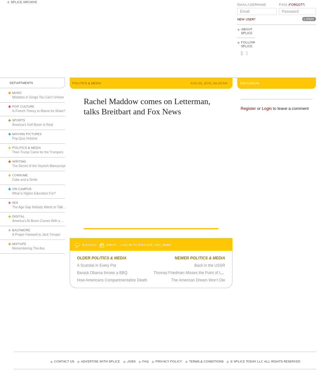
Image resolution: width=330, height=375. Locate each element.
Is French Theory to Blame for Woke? (38, 111)
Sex (15, 203)
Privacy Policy (168, 362)
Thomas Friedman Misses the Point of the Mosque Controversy (207, 273)
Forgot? (296, 5)
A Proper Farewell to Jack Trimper (36, 234)
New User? (246, 19)
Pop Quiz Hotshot (24, 138)
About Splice (246, 31)
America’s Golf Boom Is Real (32, 124)
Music (17, 93)
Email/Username (251, 5)
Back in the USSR (209, 265)
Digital (18, 216)
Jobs (131, 362)
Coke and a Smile (24, 179)
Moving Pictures (27, 134)
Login (267, 108)
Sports (18, 120)
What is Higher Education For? (34, 193)
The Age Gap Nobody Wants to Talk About (42, 207)
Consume (20, 175)
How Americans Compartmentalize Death (112, 280)
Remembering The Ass (28, 248)
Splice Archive (24, 2)
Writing (19, 162)
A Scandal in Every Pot (96, 265)
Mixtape (19, 244)
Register (248, 108)
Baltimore (21, 230)
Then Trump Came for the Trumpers (37, 152)
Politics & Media (26, 148)
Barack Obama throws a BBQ (102, 273)
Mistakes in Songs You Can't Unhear (38, 97)
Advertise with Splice (100, 362)
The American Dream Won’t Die (198, 280)
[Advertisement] (287, 51)
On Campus (21, 189)
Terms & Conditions (206, 362)
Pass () (292, 5)
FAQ (145, 362)
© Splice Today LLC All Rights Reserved (265, 362)
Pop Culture (23, 107)
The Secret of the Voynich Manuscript (38, 166)
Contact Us (64, 362)
